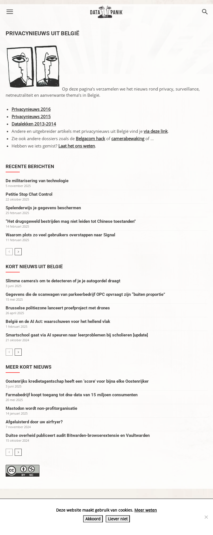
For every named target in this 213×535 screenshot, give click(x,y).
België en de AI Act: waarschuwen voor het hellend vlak (58, 321)
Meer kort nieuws (28, 367)
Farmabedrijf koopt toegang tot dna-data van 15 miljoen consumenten (71, 394)
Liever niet (118, 518)
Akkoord (93, 518)
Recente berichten (30, 166)
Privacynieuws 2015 (31, 116)
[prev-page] (9, 251)
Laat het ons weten (76, 146)
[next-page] (18, 251)
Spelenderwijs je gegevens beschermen (43, 207)
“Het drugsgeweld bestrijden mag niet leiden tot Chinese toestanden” (71, 221)
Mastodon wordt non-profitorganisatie (41, 408)
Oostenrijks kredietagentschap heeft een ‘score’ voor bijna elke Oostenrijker (77, 381)
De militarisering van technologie (37, 180)
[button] (10, 11)
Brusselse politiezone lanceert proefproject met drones (58, 308)
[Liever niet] (206, 517)
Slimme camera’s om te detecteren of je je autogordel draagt (63, 280)
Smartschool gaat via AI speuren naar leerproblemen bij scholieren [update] (77, 335)
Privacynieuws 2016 (31, 109)
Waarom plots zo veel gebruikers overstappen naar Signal (60, 234)
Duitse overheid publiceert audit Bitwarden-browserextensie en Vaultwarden (78, 435)
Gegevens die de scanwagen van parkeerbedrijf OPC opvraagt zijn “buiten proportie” (85, 294)
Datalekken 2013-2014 (34, 124)
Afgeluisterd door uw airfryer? (34, 421)
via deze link (156, 131)
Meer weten (145, 510)
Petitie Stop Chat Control (29, 194)
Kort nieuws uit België (34, 266)
